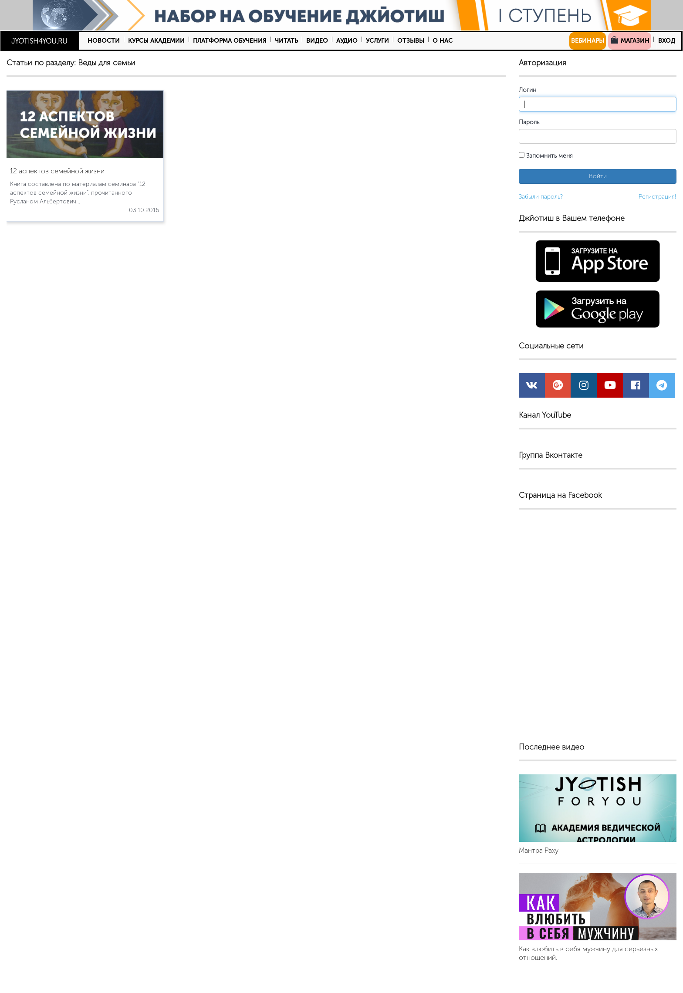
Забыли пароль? (541, 196)
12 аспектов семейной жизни (57, 171)
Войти (598, 176)
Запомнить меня (546, 155)
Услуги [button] (377, 40)
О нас (443, 40)
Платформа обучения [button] (230, 40)
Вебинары (587, 40)
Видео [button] (317, 40)
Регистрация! (657, 196)
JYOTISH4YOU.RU (39, 41)
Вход (666, 40)
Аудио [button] (347, 40)
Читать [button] (286, 40)
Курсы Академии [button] (156, 40)
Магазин (629, 40)
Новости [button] (104, 40)
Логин (527, 90)
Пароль (529, 122)
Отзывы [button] (410, 40)
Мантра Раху (538, 850)
